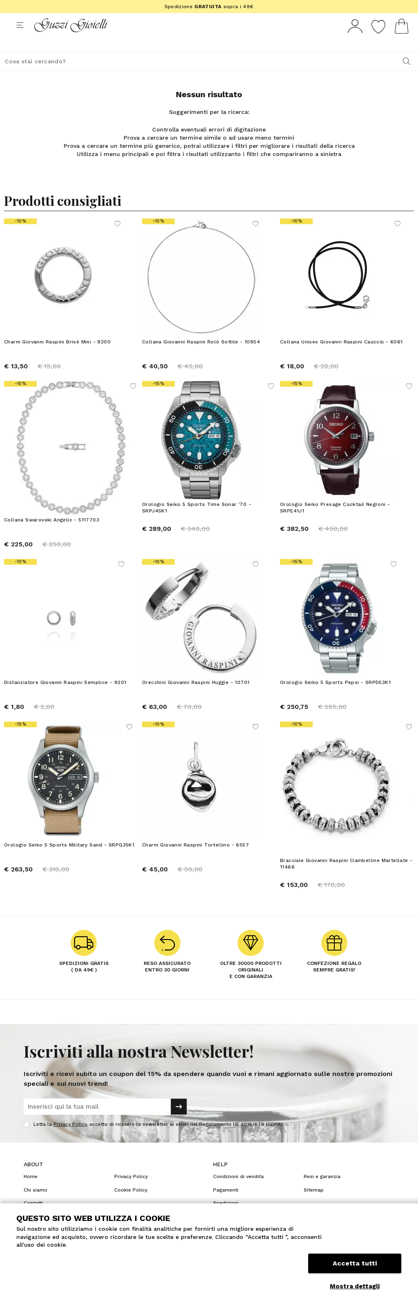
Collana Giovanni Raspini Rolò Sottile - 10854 (201, 357)
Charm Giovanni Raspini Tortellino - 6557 (195, 860)
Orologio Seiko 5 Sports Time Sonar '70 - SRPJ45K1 (196, 523)
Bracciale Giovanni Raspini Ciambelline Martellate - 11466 (346, 879)
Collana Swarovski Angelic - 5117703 (51, 535)
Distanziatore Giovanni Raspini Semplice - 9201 (65, 697)
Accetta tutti (355, 1267)
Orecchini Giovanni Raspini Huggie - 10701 (195, 697)
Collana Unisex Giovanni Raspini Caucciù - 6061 (341, 357)
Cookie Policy (130, 1205)
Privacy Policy (70, 1139)
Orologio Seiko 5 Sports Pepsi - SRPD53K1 (335, 697)
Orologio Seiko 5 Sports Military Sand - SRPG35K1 (69, 860)
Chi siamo (35, 1205)
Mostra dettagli (355, 1286)
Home (31, 1191)
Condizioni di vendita (238, 1191)
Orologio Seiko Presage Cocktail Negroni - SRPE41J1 (335, 523)
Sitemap (314, 1205)
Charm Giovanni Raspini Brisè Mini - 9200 (57, 357)
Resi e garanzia (322, 1191)
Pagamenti (225, 1205)
